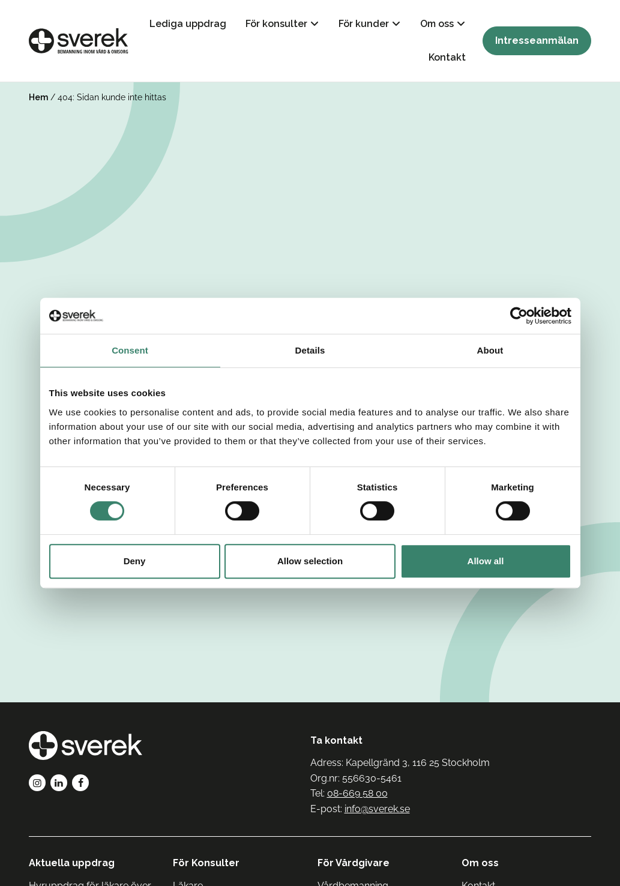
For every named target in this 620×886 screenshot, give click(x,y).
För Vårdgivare (354, 863)
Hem (38, 97)
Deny (135, 561)
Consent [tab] (130, 350)
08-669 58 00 (357, 793)
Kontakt (447, 57)
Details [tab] (310, 350)
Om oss (437, 23)
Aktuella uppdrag (72, 863)
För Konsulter (206, 863)
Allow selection (310, 561)
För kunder (364, 23)
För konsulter (276, 23)
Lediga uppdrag (187, 23)
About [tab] (490, 350)
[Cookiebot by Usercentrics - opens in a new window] (518, 316)
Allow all (486, 561)
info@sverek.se (377, 809)
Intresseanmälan (537, 40)
